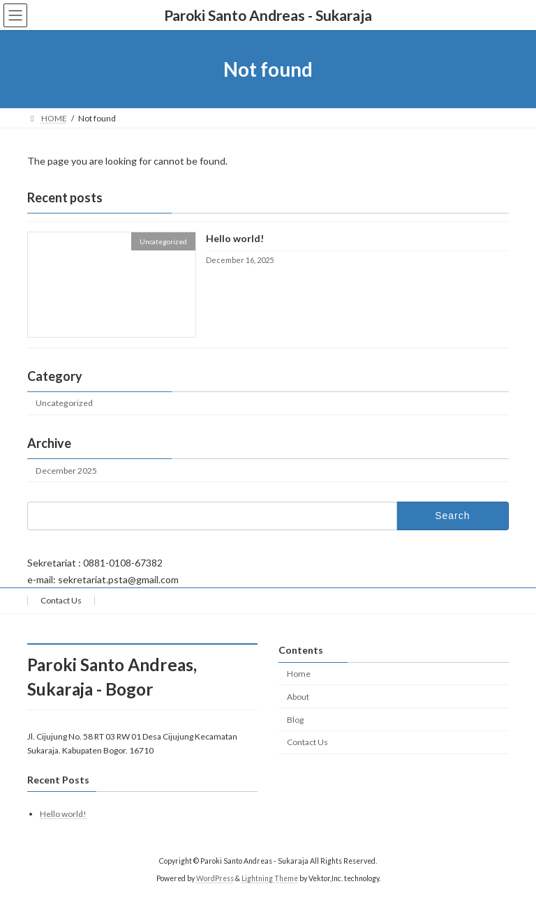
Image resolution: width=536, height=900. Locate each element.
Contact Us (61, 600)
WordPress (215, 878)
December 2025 (66, 470)
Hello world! (235, 239)
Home (299, 673)
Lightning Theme (269, 878)
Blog (295, 719)
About (298, 696)
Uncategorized (64, 403)
